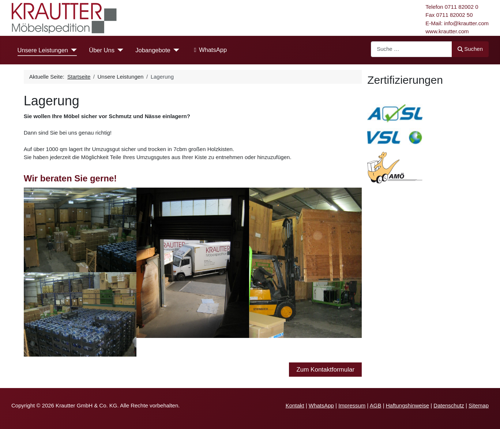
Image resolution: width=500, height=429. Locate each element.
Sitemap (479, 405)
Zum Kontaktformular (325, 369)
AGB (375, 405)
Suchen (470, 49)
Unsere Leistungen (43, 50)
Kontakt (295, 405)
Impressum (351, 405)
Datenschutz (448, 405)
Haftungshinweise (407, 405)
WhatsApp (209, 50)
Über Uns (101, 50)
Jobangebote (152, 50)
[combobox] (411, 49)
